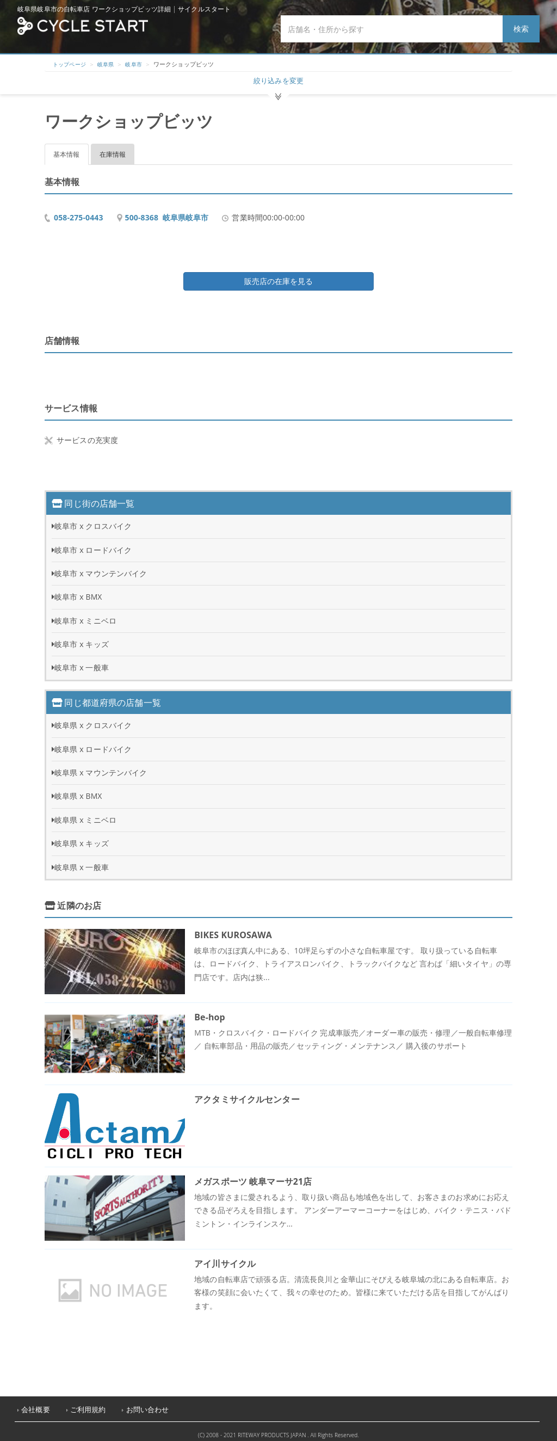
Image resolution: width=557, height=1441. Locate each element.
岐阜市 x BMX (78, 591)
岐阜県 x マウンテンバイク (100, 766)
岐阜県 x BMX (78, 790)
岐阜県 (110, 64)
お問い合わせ (147, 1403)
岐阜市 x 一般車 (81, 661)
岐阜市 (139, 64)
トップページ (71, 64)
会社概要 (35, 1403)
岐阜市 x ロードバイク (93, 544)
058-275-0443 (78, 211)
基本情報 (66, 148)
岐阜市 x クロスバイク (93, 520)
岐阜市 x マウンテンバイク (100, 567)
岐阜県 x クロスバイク (93, 719)
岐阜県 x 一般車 (81, 861)
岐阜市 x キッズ (81, 638)
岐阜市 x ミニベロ (85, 614)
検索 (521, 28)
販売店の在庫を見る (278, 275)
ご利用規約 (88, 1403)
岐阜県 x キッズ (81, 837)
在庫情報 (113, 148)
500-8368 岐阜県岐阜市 (167, 211)
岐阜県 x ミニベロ (85, 814)
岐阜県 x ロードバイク (93, 743)
